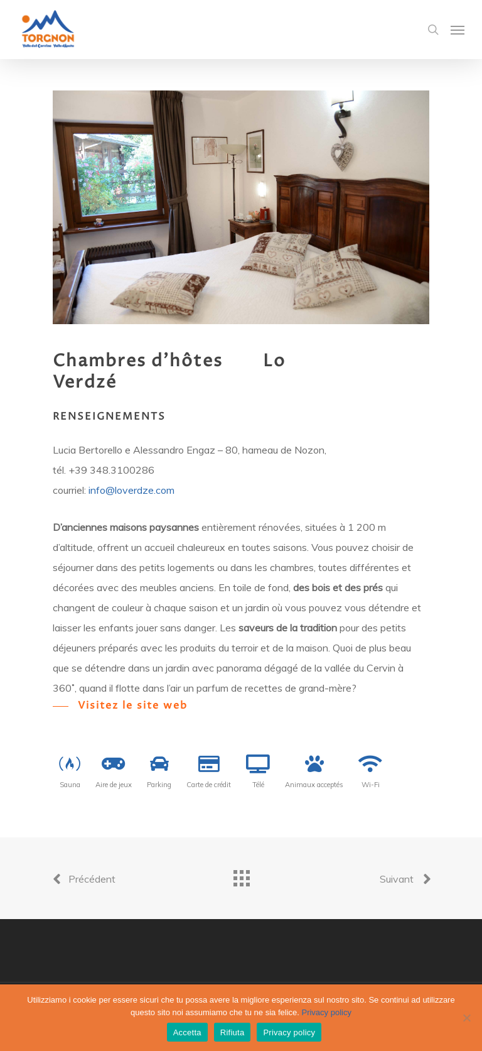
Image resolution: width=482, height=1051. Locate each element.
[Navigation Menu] (457, 29)
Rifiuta (232, 1032)
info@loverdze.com (131, 490)
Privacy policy (326, 1012)
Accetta (187, 1032)
